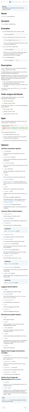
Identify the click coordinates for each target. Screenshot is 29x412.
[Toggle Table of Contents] (1, 1)
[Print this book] (23, 2)
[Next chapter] (25, 407)
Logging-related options (9, 287)
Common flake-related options (11, 211)
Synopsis (5, 21)
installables (17, 379)
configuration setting (10, 200)
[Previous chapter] (3, 407)
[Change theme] (4, 1)
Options (4, 145)
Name (4, 13)
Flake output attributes (12, 94)
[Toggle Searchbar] (7, 1)
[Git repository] (25, 2)
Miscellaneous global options (11, 314)
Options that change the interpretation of (9, 378)
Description (6, 65)
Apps (3, 118)
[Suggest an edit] (27, 2)
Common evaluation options (11, 148)
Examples (5, 28)
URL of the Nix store (9, 181)
